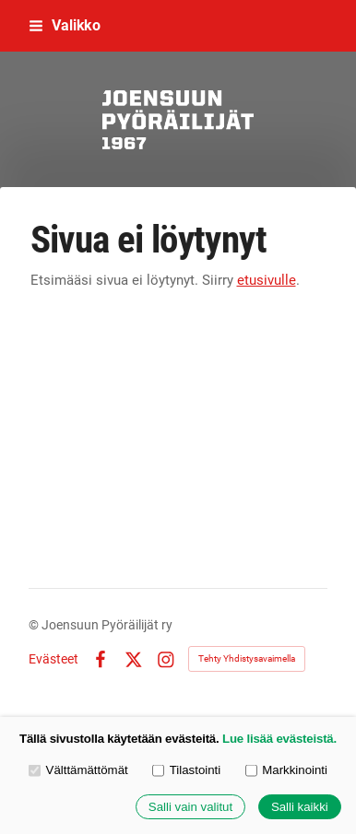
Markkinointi (286, 770)
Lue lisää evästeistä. (279, 739)
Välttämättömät (78, 770)
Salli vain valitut (190, 807)
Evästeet (53, 658)
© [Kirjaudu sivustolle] (35, 624)
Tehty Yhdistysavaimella (246, 658)
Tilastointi (186, 770)
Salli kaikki (299, 807)
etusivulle (266, 280)
